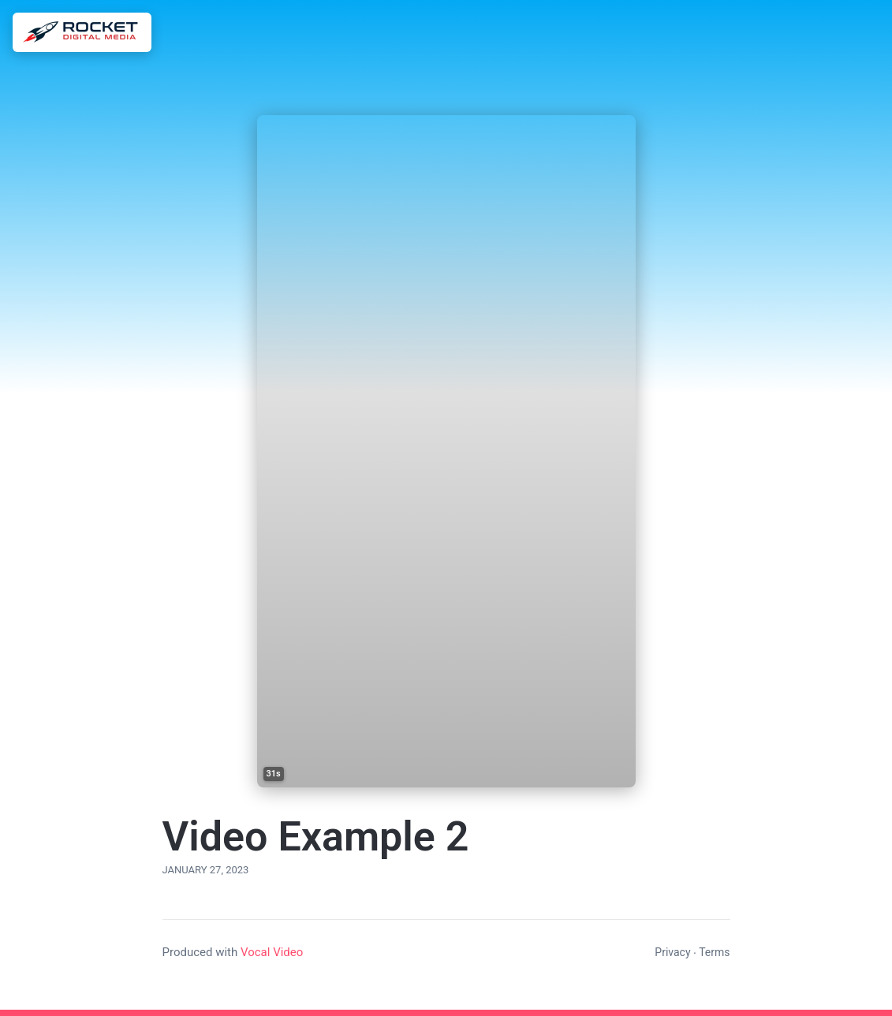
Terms (714, 952)
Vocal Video (272, 952)
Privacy (672, 952)
